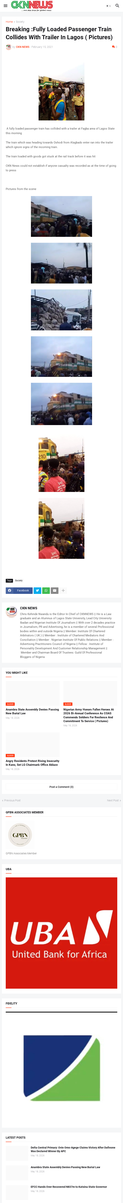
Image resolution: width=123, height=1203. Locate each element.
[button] (5, 6)
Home (9, 21)
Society (20, 21)
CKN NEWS (28, 608)
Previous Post (12, 800)
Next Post (113, 800)
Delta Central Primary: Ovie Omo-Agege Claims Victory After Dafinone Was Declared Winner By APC (73, 1149)
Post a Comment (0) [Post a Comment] (61, 786)
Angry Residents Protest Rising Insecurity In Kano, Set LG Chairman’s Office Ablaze (32, 762)
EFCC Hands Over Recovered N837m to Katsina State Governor (69, 1186)
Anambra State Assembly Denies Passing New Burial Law (32, 711)
